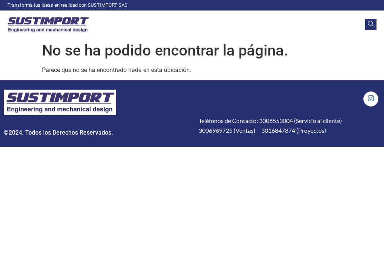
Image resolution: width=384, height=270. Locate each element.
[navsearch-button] (370, 24)
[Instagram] (370, 99)
